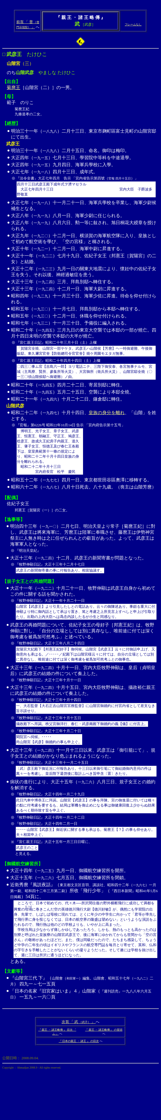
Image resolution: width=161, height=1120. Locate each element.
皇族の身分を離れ (107, 412)
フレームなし (133, 24)
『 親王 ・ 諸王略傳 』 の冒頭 (103, 1029)
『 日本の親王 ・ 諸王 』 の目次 (79, 1041)
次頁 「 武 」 (79, 1022)
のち (80, 46)
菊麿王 (13, 87)
